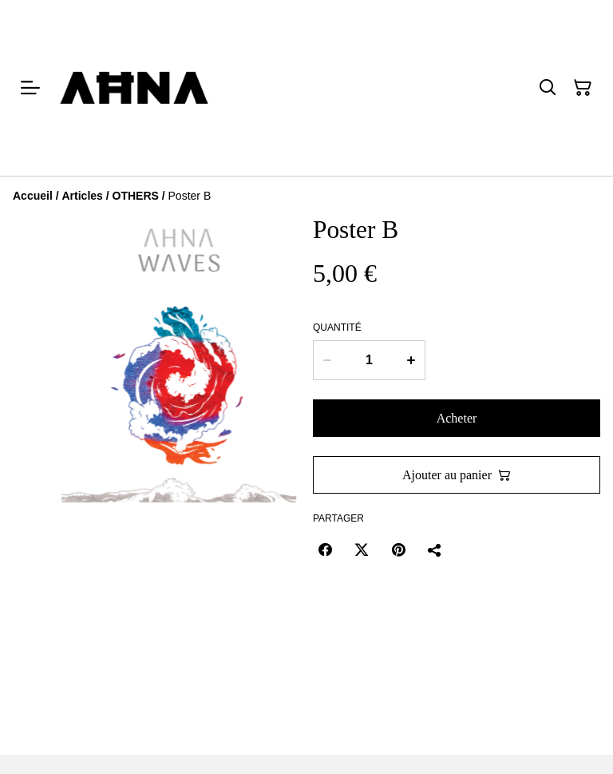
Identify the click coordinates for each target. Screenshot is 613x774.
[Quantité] (369, 360)
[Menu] (30, 88)
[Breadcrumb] (306, 196)
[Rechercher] (547, 87)
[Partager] (435, 550)
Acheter (457, 418)
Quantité (337, 327)
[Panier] (582, 87)
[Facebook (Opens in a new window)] (325, 550)
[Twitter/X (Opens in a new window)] (362, 550)
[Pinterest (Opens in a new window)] (398, 550)
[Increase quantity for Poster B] (411, 360)
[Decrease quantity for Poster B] (327, 360)
